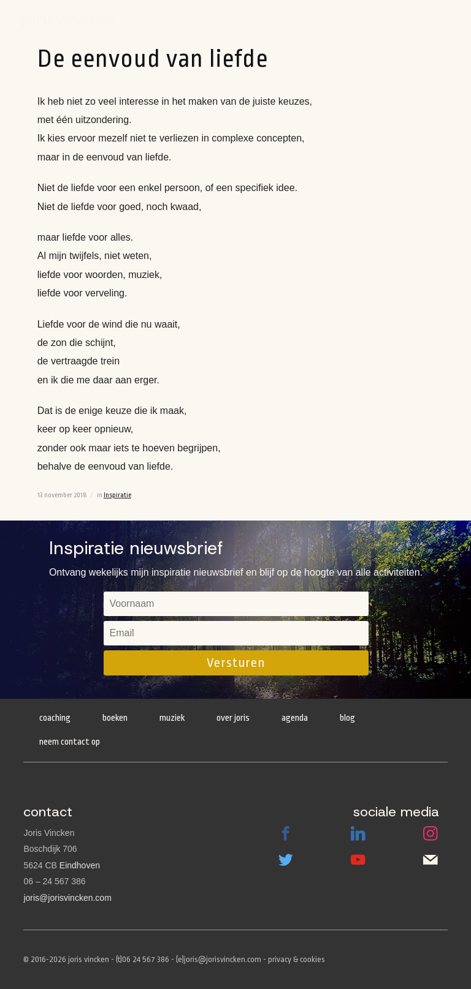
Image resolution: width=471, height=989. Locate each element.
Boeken (354, 20)
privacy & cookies (296, 959)
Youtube (358, 859)
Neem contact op (69, 742)
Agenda (319, 20)
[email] (236, 633)
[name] (236, 604)
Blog (347, 718)
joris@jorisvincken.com (67, 898)
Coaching (55, 718)
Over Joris (233, 718)
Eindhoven (79, 865)
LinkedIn (358, 833)
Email (430, 859)
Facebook (285, 833)
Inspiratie (117, 495)
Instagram (430, 833)
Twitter (285, 859)
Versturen (236, 662)
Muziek (172, 718)
